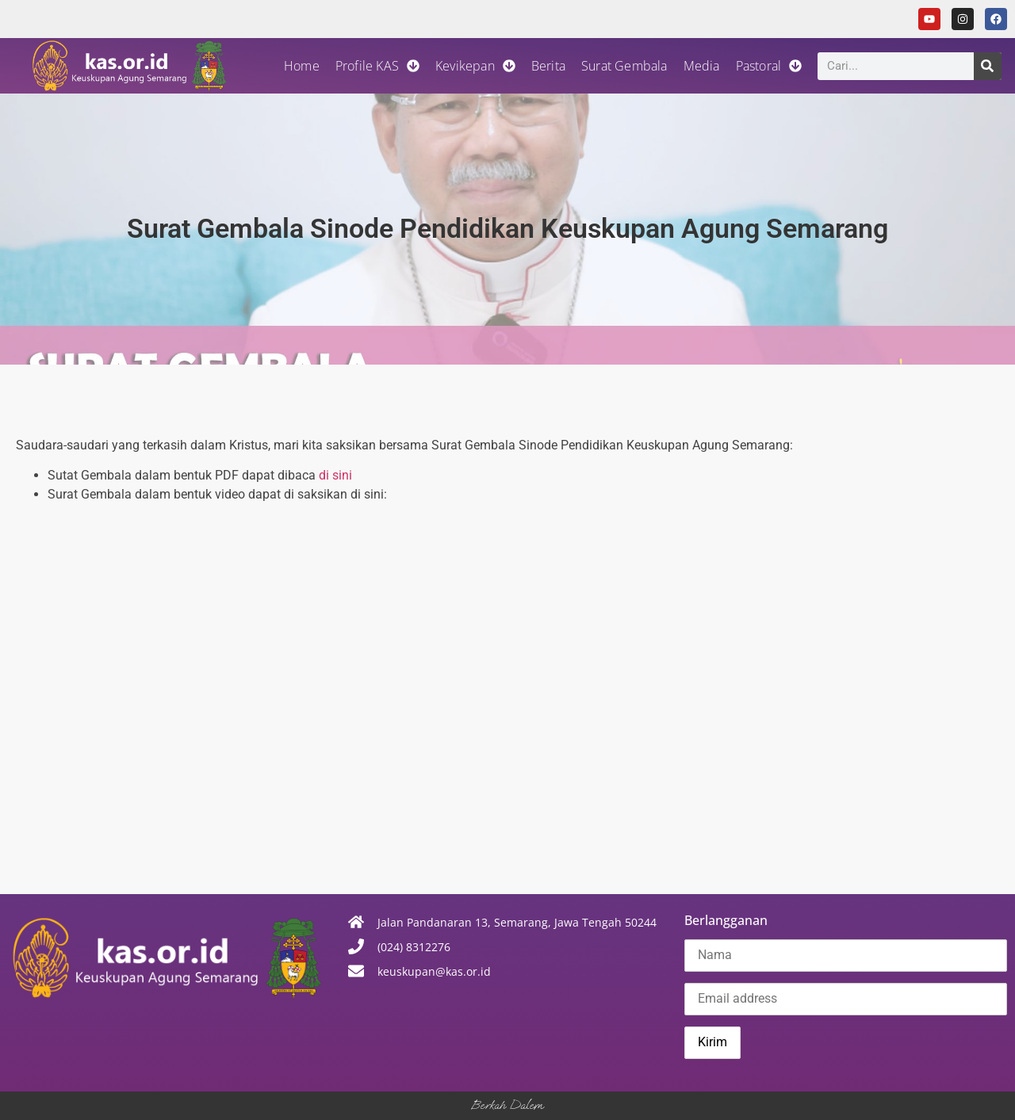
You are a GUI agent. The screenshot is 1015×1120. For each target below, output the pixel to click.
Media (702, 66)
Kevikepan (475, 66)
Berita (548, 66)
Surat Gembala (624, 66)
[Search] (988, 66)
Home (302, 66)
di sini (335, 475)
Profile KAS (377, 66)
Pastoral (769, 66)
